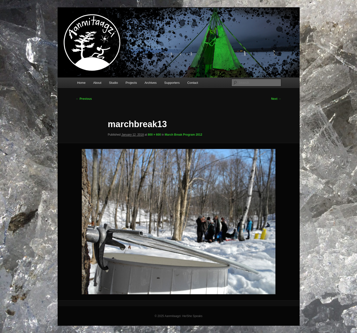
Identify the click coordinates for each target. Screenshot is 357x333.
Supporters (172, 83)
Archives (150, 83)
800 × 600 (154, 134)
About (97, 83)
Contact (192, 83)
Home (81, 83)
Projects (131, 83)
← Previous (84, 99)
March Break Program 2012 (183, 134)
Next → (276, 99)
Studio (113, 83)
